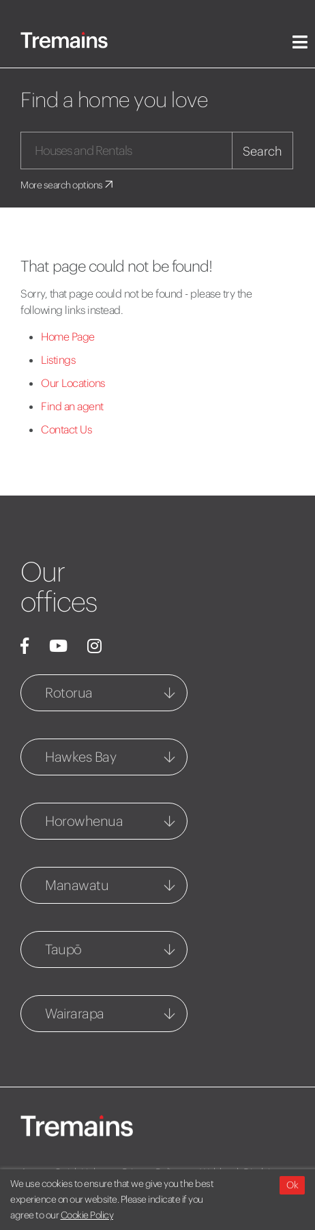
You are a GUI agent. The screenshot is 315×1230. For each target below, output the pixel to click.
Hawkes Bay (80, 756)
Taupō (63, 949)
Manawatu (76, 884)
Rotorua (69, 692)
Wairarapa (74, 1013)
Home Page (68, 336)
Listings (58, 360)
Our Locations (73, 383)
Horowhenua (84, 820)
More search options (67, 185)
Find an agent (72, 406)
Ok (292, 1185)
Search (262, 151)
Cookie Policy (87, 1215)
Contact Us (66, 429)
